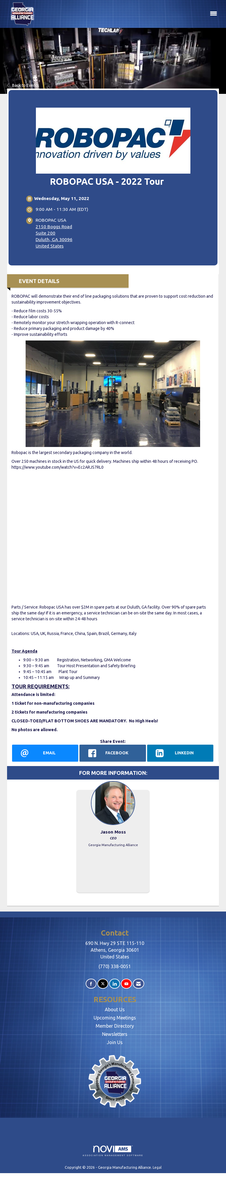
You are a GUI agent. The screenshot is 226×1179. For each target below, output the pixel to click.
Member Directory (115, 1026)
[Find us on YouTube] (126, 984)
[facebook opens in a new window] (112, 753)
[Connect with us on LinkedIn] (114, 984)
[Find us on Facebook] (91, 984)
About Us (115, 1009)
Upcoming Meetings (115, 1017)
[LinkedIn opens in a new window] (180, 753)
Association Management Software (113, 1151)
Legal (157, 1167)
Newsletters (114, 1034)
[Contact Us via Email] (138, 984)
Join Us (115, 1042)
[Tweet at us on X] (102, 984)
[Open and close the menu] (130, 14)
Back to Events (23, 85)
